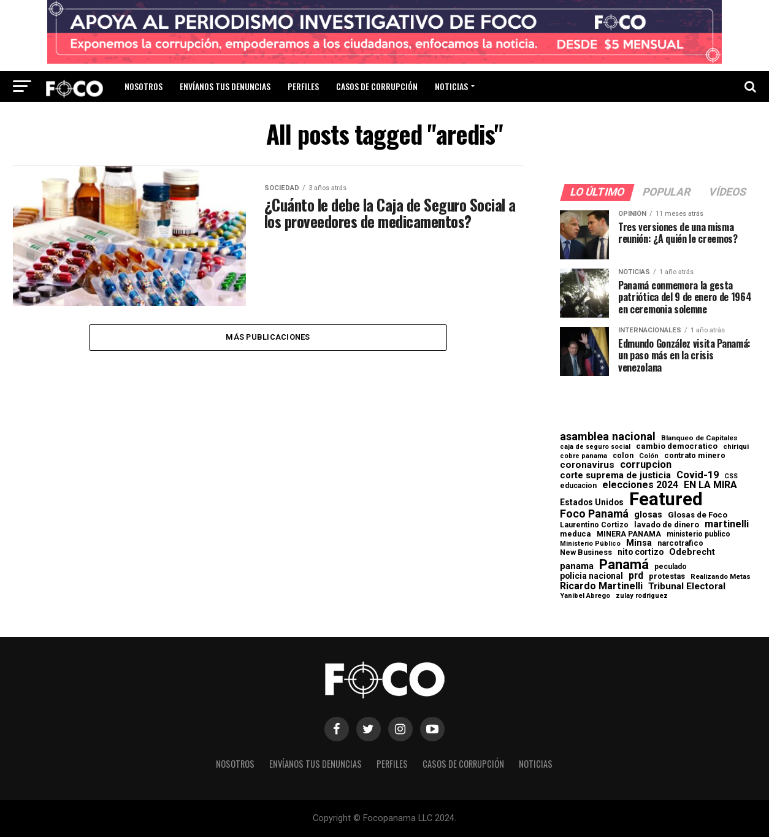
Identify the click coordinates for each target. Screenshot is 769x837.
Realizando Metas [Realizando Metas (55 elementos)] (721, 576)
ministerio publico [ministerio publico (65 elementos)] (698, 534)
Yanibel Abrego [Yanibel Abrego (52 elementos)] (585, 595)
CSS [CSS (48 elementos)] (731, 476)
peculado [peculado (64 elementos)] (670, 566)
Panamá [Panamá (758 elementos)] (624, 564)
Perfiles (303, 86)
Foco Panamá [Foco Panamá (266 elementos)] (594, 513)
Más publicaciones (268, 337)
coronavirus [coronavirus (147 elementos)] (587, 465)
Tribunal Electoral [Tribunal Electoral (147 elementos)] (686, 586)
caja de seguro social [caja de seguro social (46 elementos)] (595, 447)
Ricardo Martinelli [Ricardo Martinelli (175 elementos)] (601, 586)
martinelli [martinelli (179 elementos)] (727, 524)
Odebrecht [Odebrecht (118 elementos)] (692, 552)
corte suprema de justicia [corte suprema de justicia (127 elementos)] (615, 475)
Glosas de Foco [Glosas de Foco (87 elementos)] (697, 515)
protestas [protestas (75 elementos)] (667, 577)
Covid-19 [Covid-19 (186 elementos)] (697, 475)
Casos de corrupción (377, 86)
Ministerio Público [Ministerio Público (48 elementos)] (590, 544)
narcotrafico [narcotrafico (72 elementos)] (680, 543)
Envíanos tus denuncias (225, 86)
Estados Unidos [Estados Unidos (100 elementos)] (592, 503)
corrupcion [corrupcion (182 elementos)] (645, 465)
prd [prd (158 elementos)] (636, 576)
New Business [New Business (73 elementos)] (586, 553)
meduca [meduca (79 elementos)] (575, 534)
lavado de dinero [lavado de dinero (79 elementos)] (666, 525)
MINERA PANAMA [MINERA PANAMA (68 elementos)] (629, 534)
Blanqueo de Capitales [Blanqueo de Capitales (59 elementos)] (699, 438)
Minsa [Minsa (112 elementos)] (639, 542)
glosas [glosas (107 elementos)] (648, 514)
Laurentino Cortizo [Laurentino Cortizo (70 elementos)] (594, 525)
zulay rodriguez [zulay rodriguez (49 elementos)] (642, 596)
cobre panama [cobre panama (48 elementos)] (583, 456)
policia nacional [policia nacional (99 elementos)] (591, 576)
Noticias (451, 86)
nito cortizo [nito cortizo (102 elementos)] (641, 552)
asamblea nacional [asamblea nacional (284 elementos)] (608, 436)
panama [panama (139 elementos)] (577, 566)
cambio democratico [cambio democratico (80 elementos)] (676, 447)
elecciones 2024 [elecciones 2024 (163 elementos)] (640, 485)
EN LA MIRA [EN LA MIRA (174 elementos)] (710, 485)
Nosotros (143, 86)
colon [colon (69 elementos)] (623, 455)
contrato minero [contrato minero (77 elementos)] (694, 456)
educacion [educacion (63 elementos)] (578, 485)
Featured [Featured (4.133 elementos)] (666, 499)
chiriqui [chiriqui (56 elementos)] (736, 447)
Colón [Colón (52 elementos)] (649, 456)
